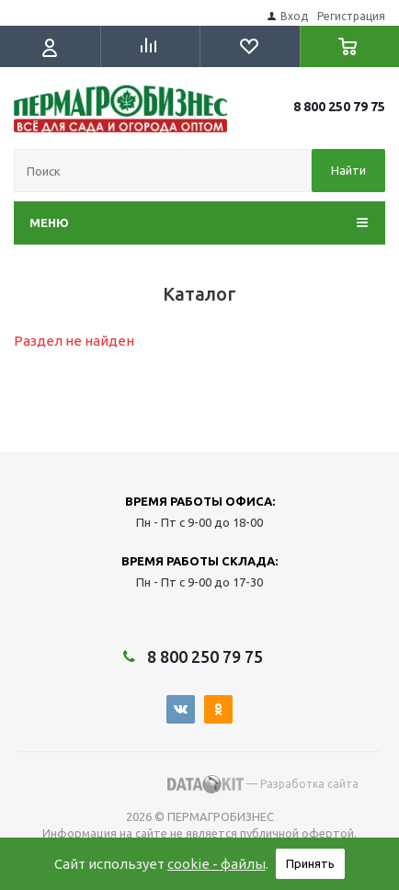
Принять (310, 863)
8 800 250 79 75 (339, 106)
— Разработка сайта (263, 784)
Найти (348, 170)
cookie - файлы (216, 864)
